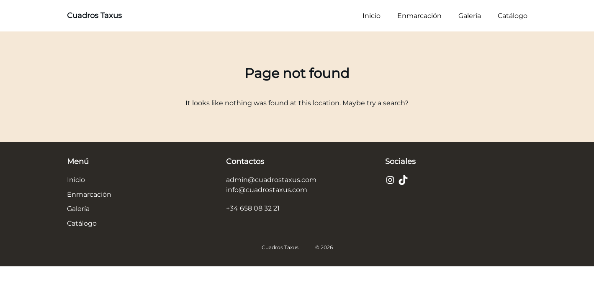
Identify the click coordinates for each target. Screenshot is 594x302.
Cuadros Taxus (94, 15)
